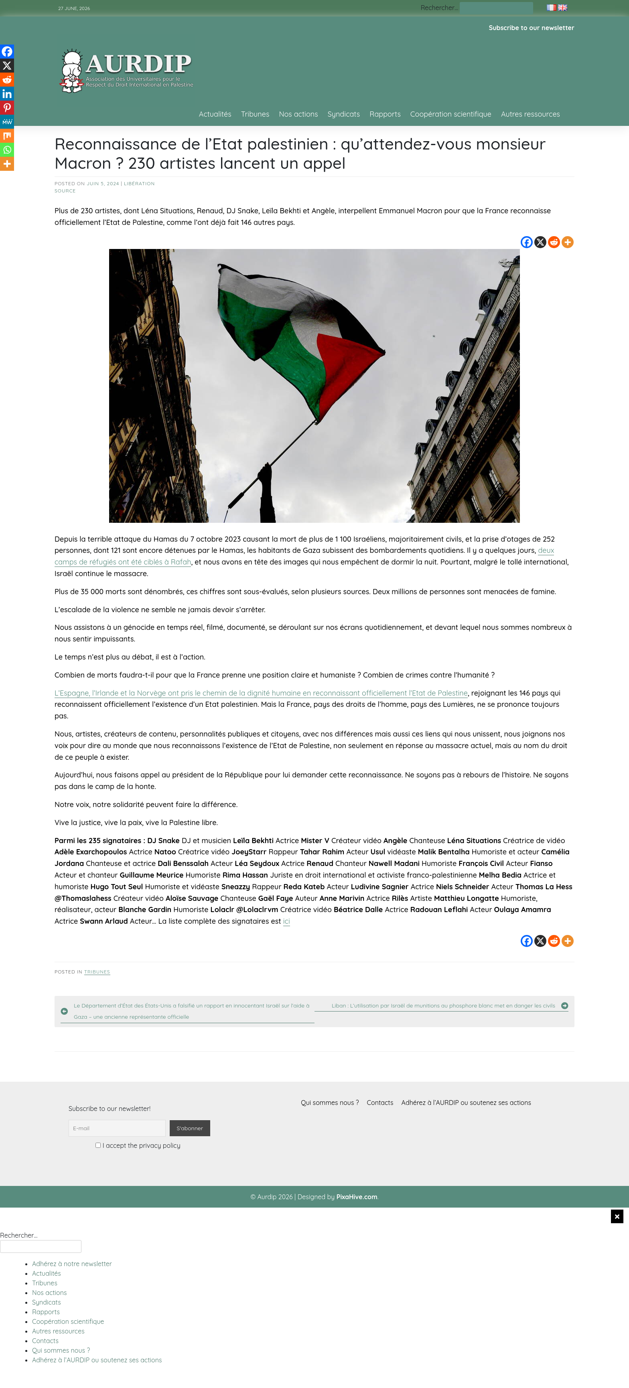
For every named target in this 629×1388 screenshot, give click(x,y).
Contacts (380, 1103)
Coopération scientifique (450, 114)
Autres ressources (530, 114)
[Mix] (7, 136)
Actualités (215, 114)
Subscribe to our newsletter (531, 28)
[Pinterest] (7, 108)
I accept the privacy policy (137, 1145)
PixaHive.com (357, 1197)
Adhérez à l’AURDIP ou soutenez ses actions (466, 1103)
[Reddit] (554, 242)
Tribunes (255, 114)
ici (286, 921)
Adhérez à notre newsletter (72, 1264)
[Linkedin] (7, 94)
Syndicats (344, 114)
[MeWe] (7, 122)
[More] (568, 242)
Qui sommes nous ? (330, 1103)
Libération (139, 183)
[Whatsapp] (7, 150)
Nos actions (298, 114)
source (65, 191)
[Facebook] (527, 242)
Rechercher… (439, 8)
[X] (540, 242)
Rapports (385, 114)
